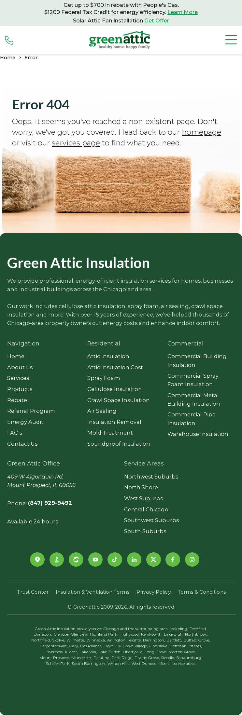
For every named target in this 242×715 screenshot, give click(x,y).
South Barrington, (89, 663)
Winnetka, (96, 640)
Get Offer (156, 20)
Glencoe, (61, 634)
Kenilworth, (152, 634)
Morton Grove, (182, 652)
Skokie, (58, 640)
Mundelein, (82, 657)
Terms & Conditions (202, 592)
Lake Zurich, (109, 652)
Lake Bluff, (174, 634)
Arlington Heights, (124, 640)
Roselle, (168, 657)
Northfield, (41, 640)
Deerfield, (198, 629)
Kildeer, (71, 652)
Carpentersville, (53, 646)
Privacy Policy (153, 592)
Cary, (74, 646)
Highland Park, (104, 634)
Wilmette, (75, 640)
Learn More (182, 12)
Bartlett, (174, 640)
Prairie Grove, (147, 657)
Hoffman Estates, (186, 646)
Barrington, (154, 640)
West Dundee (144, 663)
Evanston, (43, 634)
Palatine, (101, 657)
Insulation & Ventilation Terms (92, 592)
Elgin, (109, 646)
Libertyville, (133, 652)
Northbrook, (196, 634)
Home (7, 58)
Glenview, (80, 634)
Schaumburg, (189, 657)
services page (76, 142)
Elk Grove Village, (132, 646)
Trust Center (32, 592)
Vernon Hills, (118, 663)
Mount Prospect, (54, 657)
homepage (201, 132)
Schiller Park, (58, 663)
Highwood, (130, 634)
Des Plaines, (91, 646)
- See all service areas (176, 663)
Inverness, (55, 652)
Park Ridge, (122, 657)
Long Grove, (156, 652)
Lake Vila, (88, 652)
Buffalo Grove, (196, 640)
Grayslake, (158, 646)
